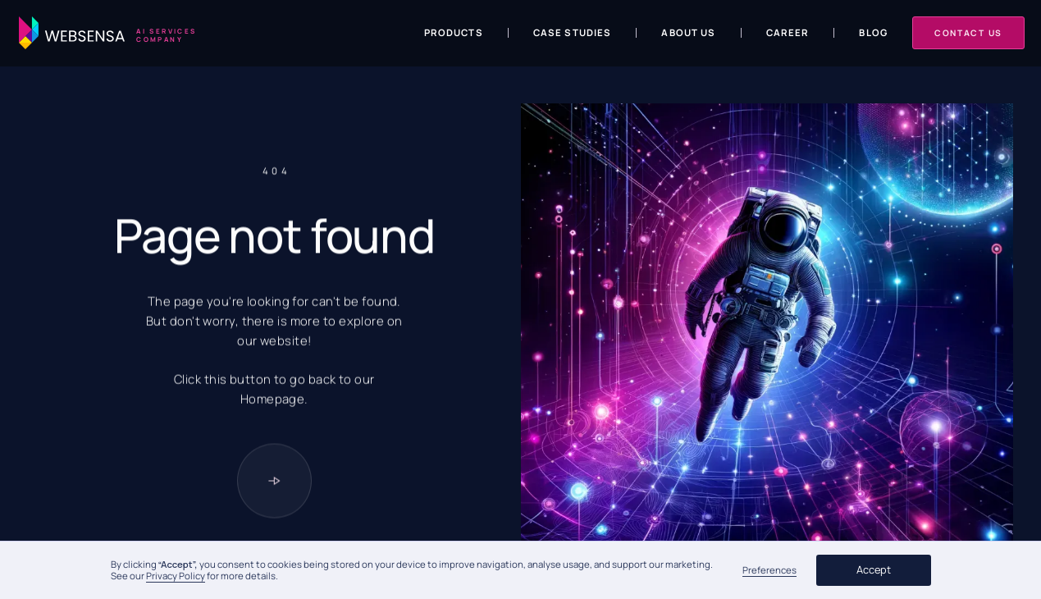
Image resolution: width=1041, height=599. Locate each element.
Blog (873, 32)
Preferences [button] (769, 570)
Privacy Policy (175, 575)
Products (453, 32)
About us (688, 32)
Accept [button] (873, 569)
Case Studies (572, 32)
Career (788, 32)
